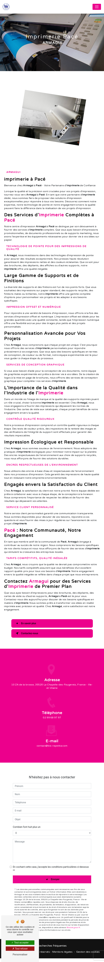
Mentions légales (62, 955)
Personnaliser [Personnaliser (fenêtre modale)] (20, 954)
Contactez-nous (26, 636)
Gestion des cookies (88, 955)
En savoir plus (25, 626)
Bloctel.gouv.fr (73, 923)
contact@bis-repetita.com (52, 741)
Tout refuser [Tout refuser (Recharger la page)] (20, 948)
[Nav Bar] (97, 7)
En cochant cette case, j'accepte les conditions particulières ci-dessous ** (51, 864)
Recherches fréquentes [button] (52, 949)
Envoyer (55, 875)
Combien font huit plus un (26, 822)
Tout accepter (20, 942)
